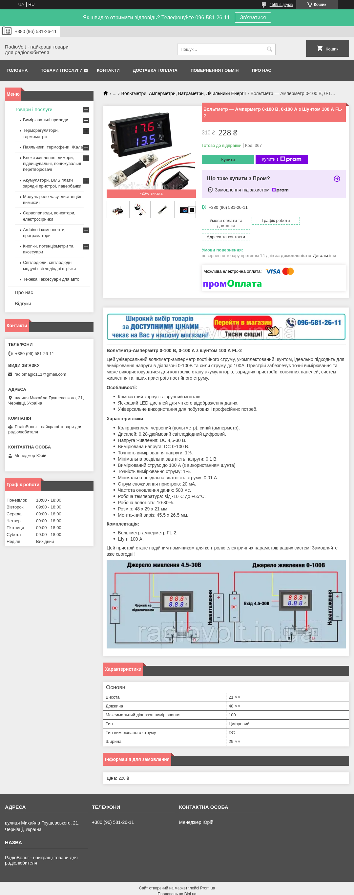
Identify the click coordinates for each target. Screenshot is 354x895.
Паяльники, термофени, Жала (53, 147)
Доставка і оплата (155, 70)
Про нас (261, 70)
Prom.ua (207, 877)
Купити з (282, 159)
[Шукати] (270, 49)
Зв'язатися (253, 17)
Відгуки (23, 303)
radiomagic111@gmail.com (40, 374)
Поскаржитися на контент (198, 888)
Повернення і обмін (215, 70)
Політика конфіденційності (249, 888)
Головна (17, 70)
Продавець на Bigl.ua (176, 883)
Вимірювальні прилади (45, 119)
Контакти (108, 70)
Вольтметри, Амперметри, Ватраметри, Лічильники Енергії (183, 93)
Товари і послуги (61, 70)
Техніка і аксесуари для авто (51, 279)
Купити (228, 159)
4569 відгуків (281, 4)
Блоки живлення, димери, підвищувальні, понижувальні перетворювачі (52, 163)
